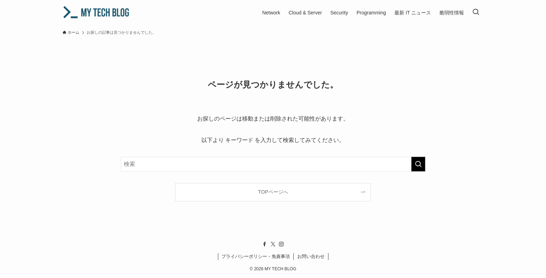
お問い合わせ (311, 256)
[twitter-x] (273, 244)
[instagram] (281, 244)
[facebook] (264, 244)
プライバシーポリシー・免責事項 (255, 256)
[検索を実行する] (418, 164)
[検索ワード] (273, 164)
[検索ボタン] (476, 12)
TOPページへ (273, 192)
